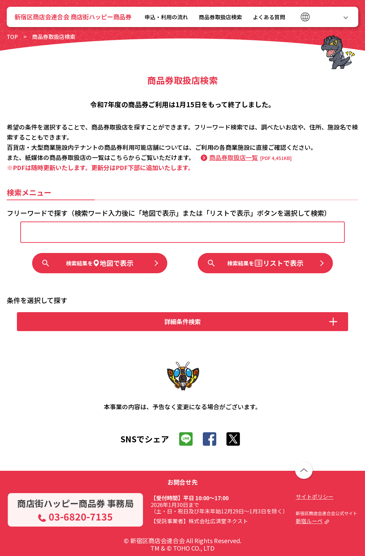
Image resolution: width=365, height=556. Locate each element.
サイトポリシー (315, 496)
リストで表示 (265, 263)
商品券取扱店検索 (220, 17)
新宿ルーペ (309, 521)
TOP (12, 36)
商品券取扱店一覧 (233, 157)
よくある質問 (269, 17)
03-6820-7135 (81, 516)
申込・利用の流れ (166, 17)
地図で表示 (99, 263)
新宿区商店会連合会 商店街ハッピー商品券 (73, 16)
